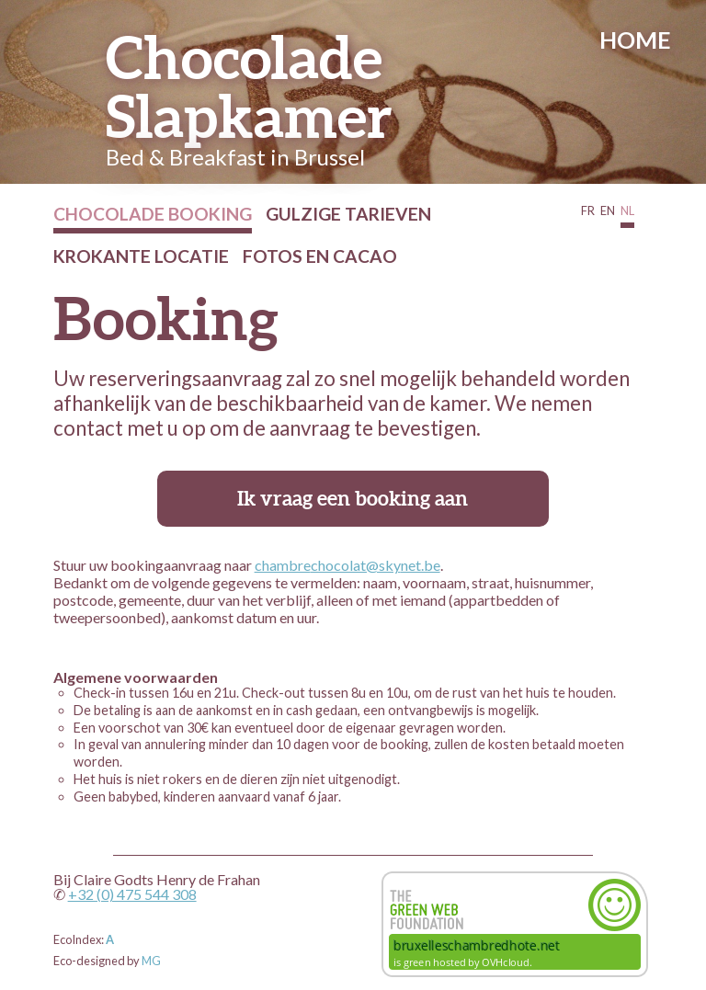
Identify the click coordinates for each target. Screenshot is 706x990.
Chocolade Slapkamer (249, 87)
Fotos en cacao (320, 256)
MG (151, 960)
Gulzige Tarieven (348, 213)
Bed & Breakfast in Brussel (235, 156)
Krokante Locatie (141, 256)
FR (588, 210)
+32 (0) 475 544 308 (132, 894)
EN (607, 210)
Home (635, 40)
